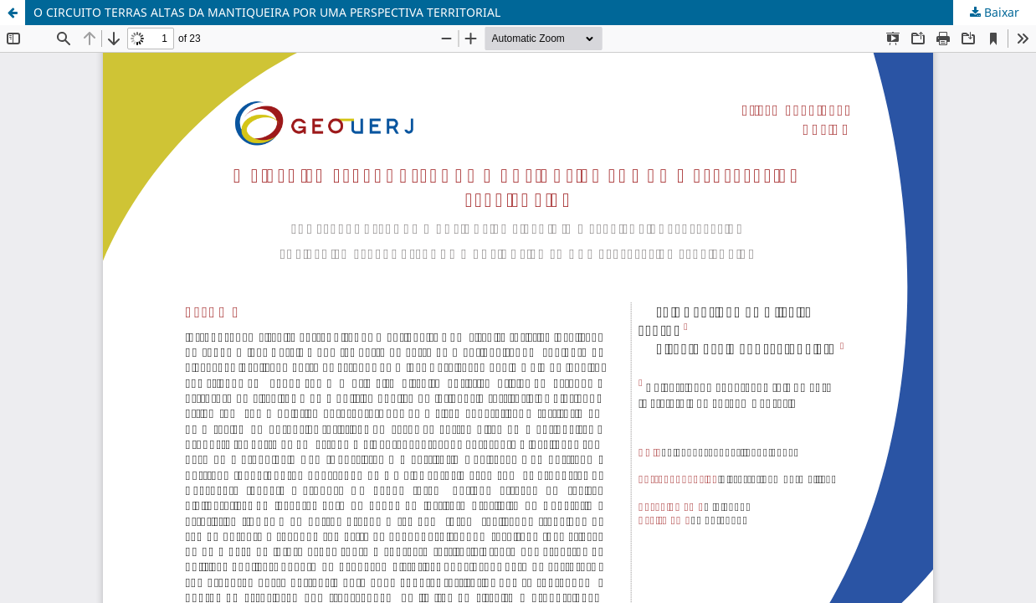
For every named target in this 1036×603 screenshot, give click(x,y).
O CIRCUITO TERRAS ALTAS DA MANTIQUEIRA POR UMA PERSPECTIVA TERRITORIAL (266, 12)
